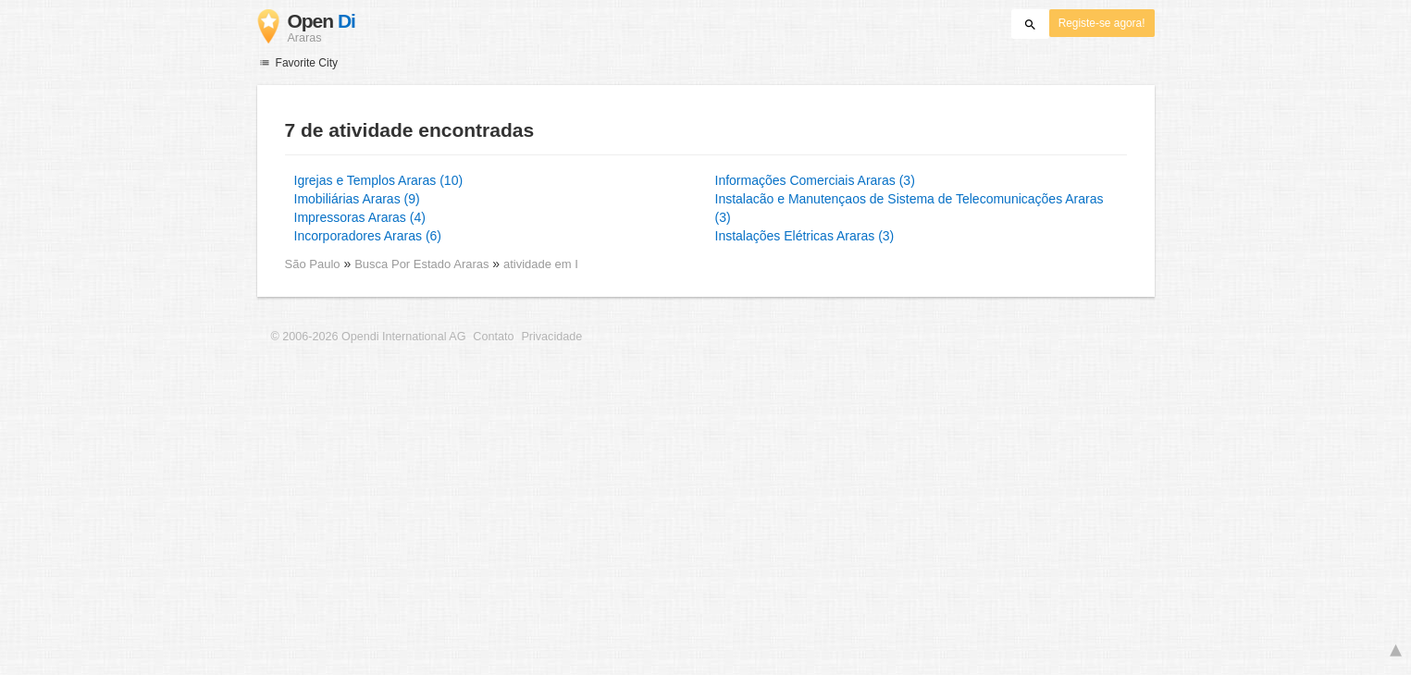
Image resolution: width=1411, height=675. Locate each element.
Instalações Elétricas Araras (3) (805, 235)
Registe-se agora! (1101, 23)
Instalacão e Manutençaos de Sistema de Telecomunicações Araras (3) (909, 208)
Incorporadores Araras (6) (368, 235)
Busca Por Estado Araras (423, 264)
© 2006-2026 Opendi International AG (368, 336)
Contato (493, 336)
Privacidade (551, 336)
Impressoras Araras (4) (360, 217)
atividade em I (540, 264)
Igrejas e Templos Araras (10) (379, 180)
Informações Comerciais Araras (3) (815, 180)
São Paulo (312, 264)
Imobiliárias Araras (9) (357, 198)
